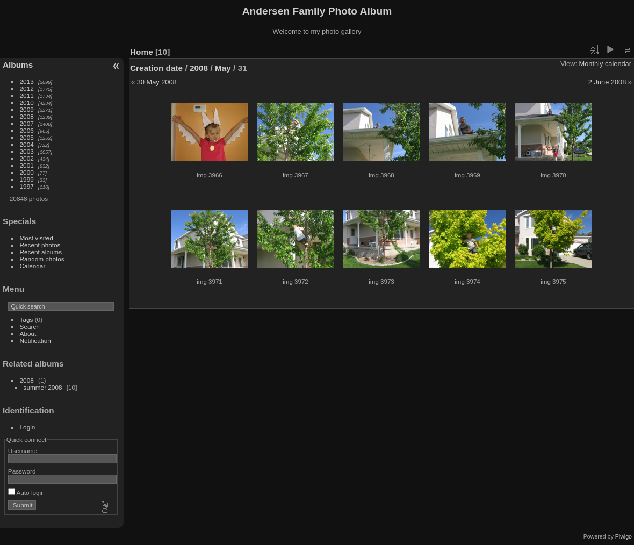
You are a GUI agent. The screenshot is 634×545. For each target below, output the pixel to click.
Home (141, 51)
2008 (27, 116)
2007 (27, 123)
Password (22, 471)
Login (27, 427)
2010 (27, 102)
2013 (27, 81)
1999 (27, 179)
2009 (27, 109)
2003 (27, 151)
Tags (26, 319)
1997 (27, 186)
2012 (27, 88)
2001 (27, 165)
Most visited (36, 237)
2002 (27, 158)
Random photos (42, 258)
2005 (27, 137)
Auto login (26, 492)
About (28, 333)
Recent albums (41, 251)
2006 (27, 130)
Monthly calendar (605, 64)
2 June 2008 (607, 82)
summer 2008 (43, 387)
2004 (27, 144)
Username (22, 450)
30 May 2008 (157, 82)
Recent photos (40, 244)
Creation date (156, 68)
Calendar (33, 265)
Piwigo (623, 536)
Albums (18, 64)
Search (30, 326)
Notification (35, 340)
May (223, 68)
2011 (27, 95)
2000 (27, 172)
